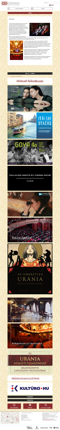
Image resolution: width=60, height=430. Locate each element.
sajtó (22, 419)
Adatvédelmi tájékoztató (26, 420)
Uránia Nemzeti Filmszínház (16, 76)
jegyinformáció (24, 415)
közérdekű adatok (25, 417)
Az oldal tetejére (46, 407)
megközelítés (24, 414)
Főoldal (30, 407)
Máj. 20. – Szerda (30, 73)
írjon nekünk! (24, 416)
